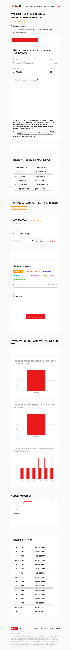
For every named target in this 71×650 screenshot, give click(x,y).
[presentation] (35, 325)
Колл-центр (52, 275)
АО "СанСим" (18, 72)
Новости (46, 6)
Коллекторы (18, 275)
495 (50, 72)
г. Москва (53, 63)
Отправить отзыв (35, 317)
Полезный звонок (19, 279)
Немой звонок (35, 275)
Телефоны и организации (33, 6)
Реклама (37, 271)
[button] (53, 497)
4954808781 (20, 220)
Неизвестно (18, 271)
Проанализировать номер (25, 40)
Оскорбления (47, 271)
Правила (53, 6)
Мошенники (28, 271)
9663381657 (17, 503)
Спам (26, 275)
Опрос (44, 275)
